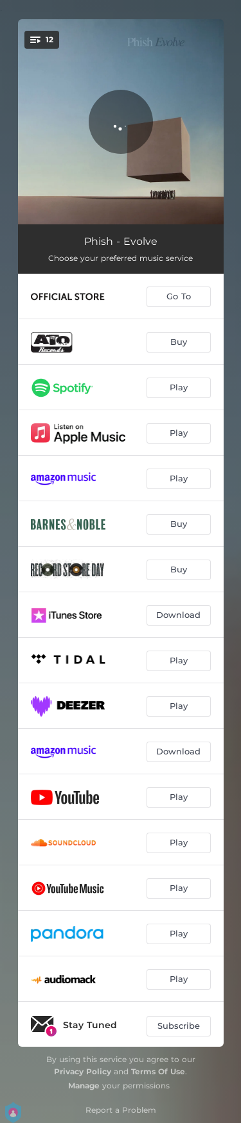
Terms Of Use (158, 1071)
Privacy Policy (82, 1071)
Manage (84, 1085)
